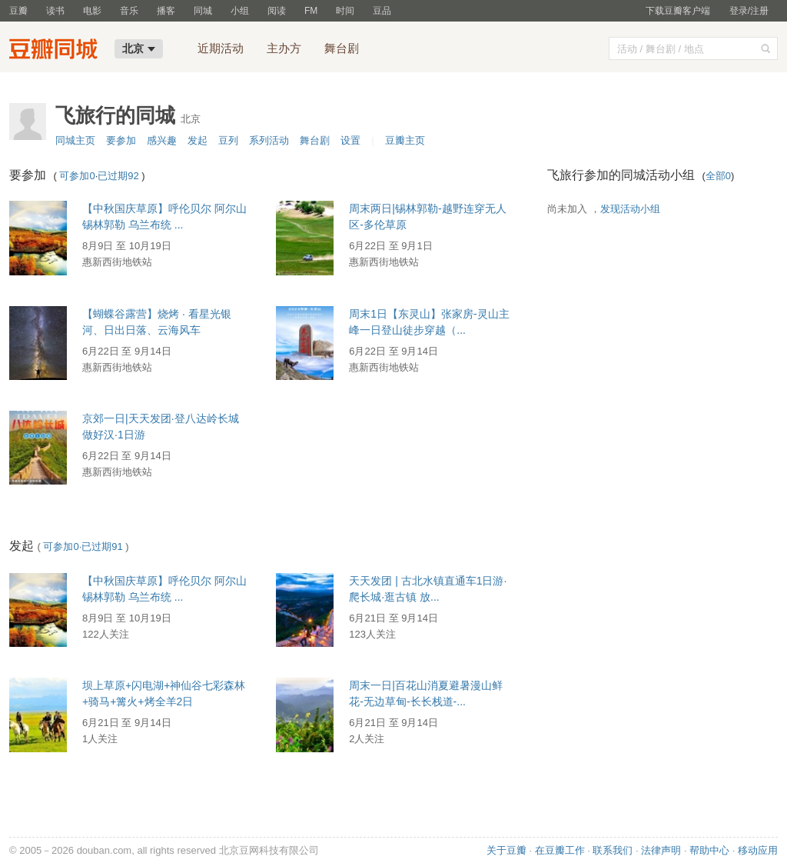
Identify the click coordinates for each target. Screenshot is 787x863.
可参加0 (77, 176)
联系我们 (613, 850)
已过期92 (118, 176)
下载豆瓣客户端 (678, 10)
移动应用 (758, 850)
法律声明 (661, 850)
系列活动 (269, 140)
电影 (92, 10)
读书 (55, 10)
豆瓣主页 (405, 140)
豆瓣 (18, 10)
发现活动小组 (630, 209)
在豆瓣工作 (560, 850)
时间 (345, 10)
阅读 (276, 10)
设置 (350, 140)
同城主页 (75, 140)
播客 (166, 10)
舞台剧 (341, 48)
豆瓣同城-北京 (57, 50)
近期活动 (221, 48)
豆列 (228, 140)
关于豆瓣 (506, 850)
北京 (138, 48)
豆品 (382, 10)
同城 (203, 10)
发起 (198, 140)
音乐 (129, 10)
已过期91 (101, 546)
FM (310, 10)
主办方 (284, 48)
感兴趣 (162, 140)
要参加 (121, 140)
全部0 (718, 176)
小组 (240, 10)
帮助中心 (709, 850)
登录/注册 (749, 10)
